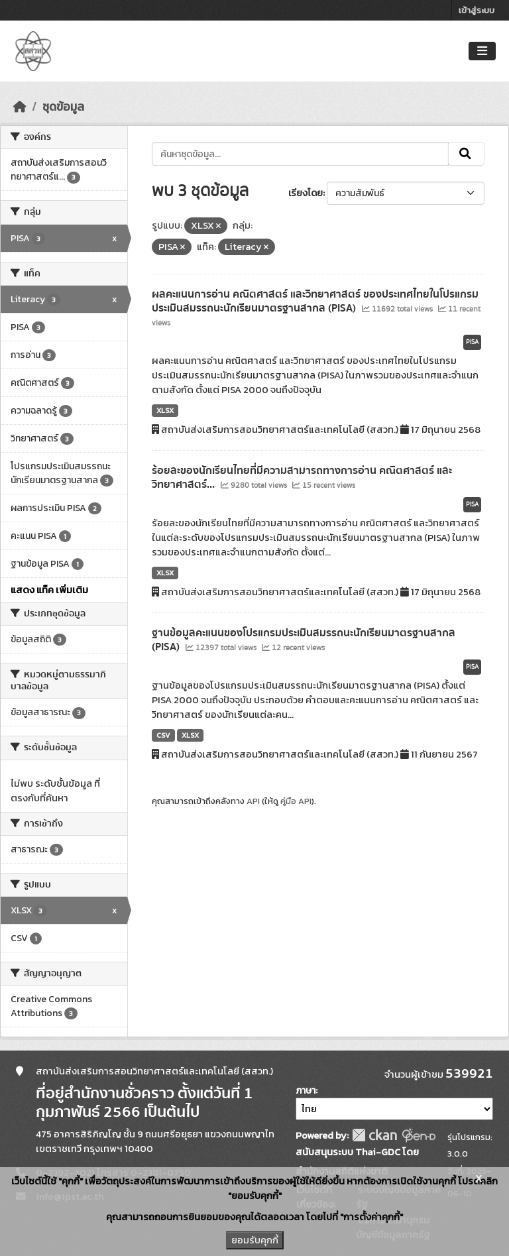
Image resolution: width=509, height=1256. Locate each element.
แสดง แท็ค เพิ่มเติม (49, 590)
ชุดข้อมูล (63, 106)
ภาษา (305, 1091)
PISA (472, 342)
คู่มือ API (295, 801)
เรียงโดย (305, 193)
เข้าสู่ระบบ (476, 10)
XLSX (165, 410)
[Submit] (466, 154)
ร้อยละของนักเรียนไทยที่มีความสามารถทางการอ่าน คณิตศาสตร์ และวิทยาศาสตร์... (302, 477)
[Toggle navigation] (482, 51)
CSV (163, 735)
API (253, 801)
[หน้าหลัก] (20, 106)
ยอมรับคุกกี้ (254, 1240)
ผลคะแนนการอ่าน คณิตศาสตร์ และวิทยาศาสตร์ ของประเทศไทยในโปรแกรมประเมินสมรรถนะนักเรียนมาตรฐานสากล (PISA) (315, 301)
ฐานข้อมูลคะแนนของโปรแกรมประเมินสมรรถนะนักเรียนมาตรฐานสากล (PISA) (303, 640)
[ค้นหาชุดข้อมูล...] (300, 154)
